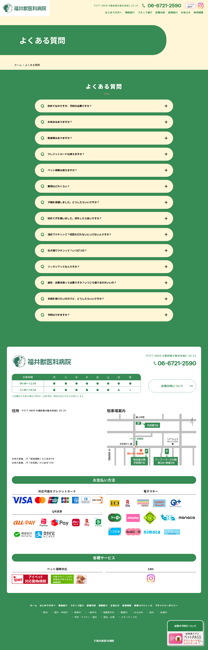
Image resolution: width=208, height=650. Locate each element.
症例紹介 (173, 12)
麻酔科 (77, 612)
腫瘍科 (124, 612)
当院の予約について (185, 626)
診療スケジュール (143, 605)
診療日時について (172, 386)
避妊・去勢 (109, 617)
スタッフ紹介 (145, 12)
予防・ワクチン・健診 (85, 617)
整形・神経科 (61, 612)
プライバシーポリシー (166, 605)
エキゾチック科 (129, 617)
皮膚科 (163, 612)
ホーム (18, 65)
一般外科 (92, 612)
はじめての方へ (113, 12)
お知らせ (186, 12)
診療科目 (160, 12)
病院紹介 (130, 12)
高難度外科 (108, 612)
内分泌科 (138, 612)
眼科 (45, 612)
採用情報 (198, 12)
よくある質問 (32, 65)
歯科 (151, 612)
